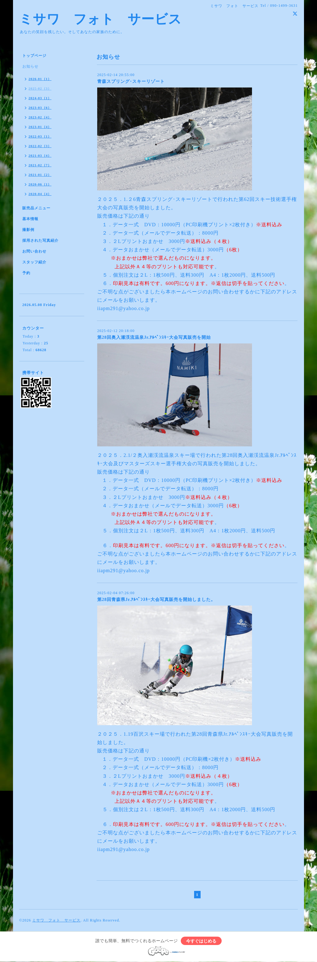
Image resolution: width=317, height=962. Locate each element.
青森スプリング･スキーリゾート (131, 81)
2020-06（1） (39, 184)
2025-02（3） (39, 88)
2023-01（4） (39, 127)
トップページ (34, 55)
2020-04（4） (39, 194)
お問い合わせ (34, 251)
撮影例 (28, 230)
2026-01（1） (39, 79)
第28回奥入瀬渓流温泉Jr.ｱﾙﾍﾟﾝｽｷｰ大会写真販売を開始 (154, 337)
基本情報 (30, 219)
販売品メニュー (36, 208)
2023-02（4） (39, 117)
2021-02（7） (39, 165)
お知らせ (30, 66)
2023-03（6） (39, 107)
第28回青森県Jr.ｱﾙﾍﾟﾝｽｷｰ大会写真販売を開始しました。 (156, 599)
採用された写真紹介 (40, 240)
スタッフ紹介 (34, 262)
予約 (26, 273)
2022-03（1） (39, 136)
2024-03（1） (39, 98)
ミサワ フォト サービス (100, 19)
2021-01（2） (39, 175)
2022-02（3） (39, 146)
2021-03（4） (39, 155)
